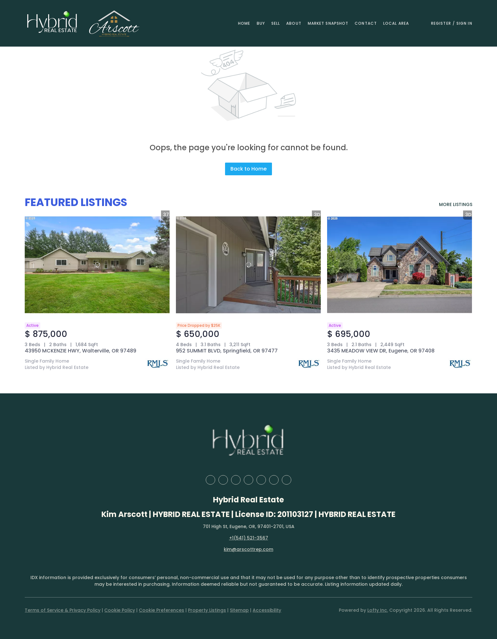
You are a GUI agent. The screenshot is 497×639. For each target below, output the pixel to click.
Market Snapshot (328, 23)
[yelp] (248, 480)
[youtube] (274, 480)
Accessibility (267, 610)
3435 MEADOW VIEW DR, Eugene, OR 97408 (381, 350)
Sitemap (239, 610)
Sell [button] (275, 23)
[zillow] (236, 480)
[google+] (286, 480)
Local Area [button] (396, 23)
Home (244, 23)
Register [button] (441, 23)
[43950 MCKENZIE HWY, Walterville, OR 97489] (97, 264)
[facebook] (210, 480)
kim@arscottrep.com (248, 549)
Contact (366, 23)
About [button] (293, 23)
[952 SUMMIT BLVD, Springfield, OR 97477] (248, 264)
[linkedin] (223, 480)
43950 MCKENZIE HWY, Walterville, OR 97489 (80, 350)
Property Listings (207, 610)
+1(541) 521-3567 (248, 538)
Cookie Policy (119, 610)
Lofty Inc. (377, 610)
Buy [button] (261, 23)
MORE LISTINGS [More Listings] (455, 204)
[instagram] (261, 480)
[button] (52, 23)
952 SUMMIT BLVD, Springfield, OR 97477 (227, 350)
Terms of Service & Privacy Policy (62, 610)
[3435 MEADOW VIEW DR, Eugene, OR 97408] (399, 264)
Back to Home (248, 168)
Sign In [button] (464, 23)
